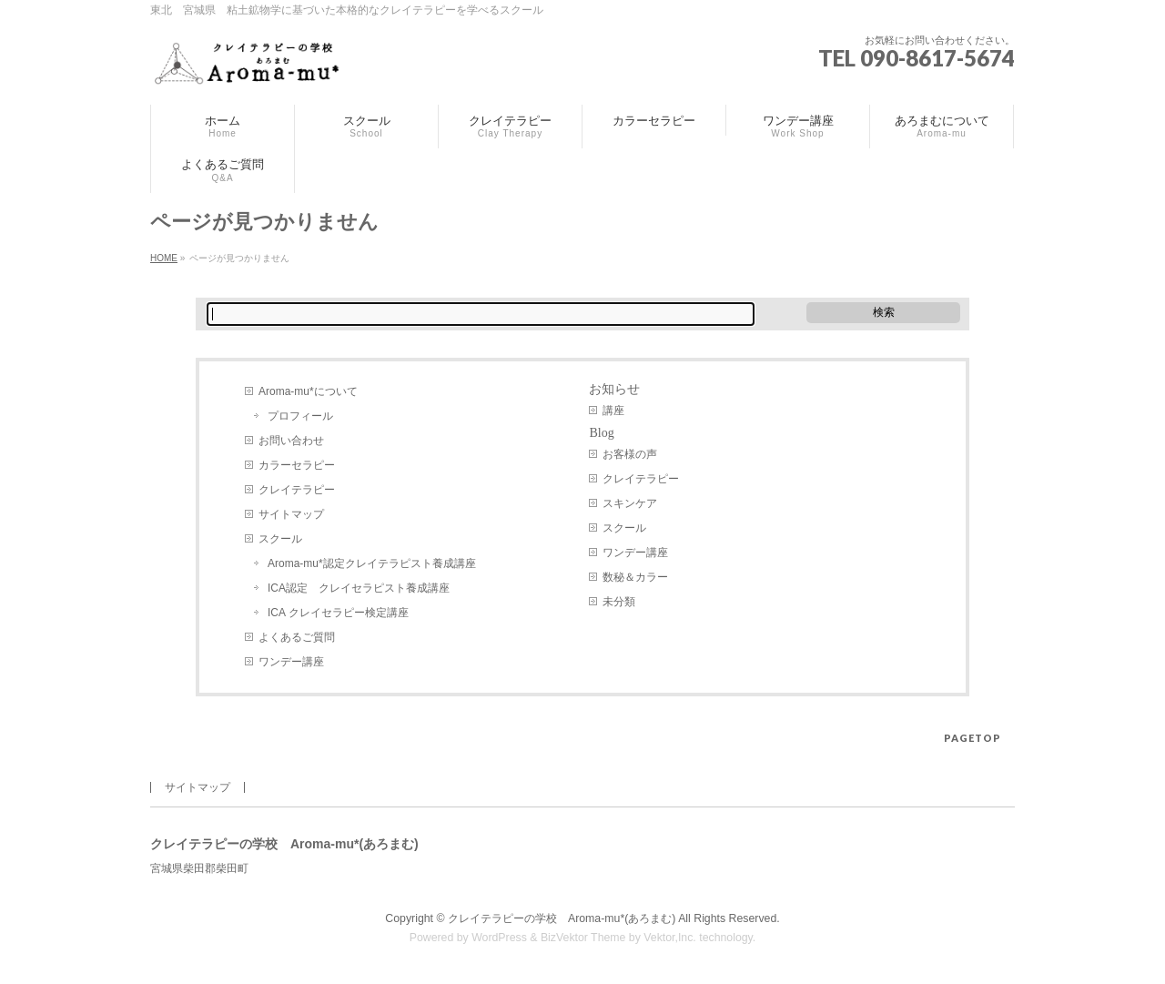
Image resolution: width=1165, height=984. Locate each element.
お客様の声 (630, 454)
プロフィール (300, 416)
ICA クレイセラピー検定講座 (338, 612)
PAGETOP (972, 738)
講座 (613, 410)
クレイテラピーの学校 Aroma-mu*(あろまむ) (561, 918)
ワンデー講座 (291, 661)
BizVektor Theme (583, 937)
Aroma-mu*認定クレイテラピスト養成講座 (372, 563)
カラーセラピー (296, 465)
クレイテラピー (296, 489)
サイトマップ (291, 514)
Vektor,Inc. (669, 937)
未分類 (619, 601)
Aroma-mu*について (308, 391)
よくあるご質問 (296, 637)
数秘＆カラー (635, 577)
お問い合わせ (291, 440)
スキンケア (630, 503)
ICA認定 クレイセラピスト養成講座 (359, 588)
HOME (163, 258)
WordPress (499, 937)
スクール (280, 539)
